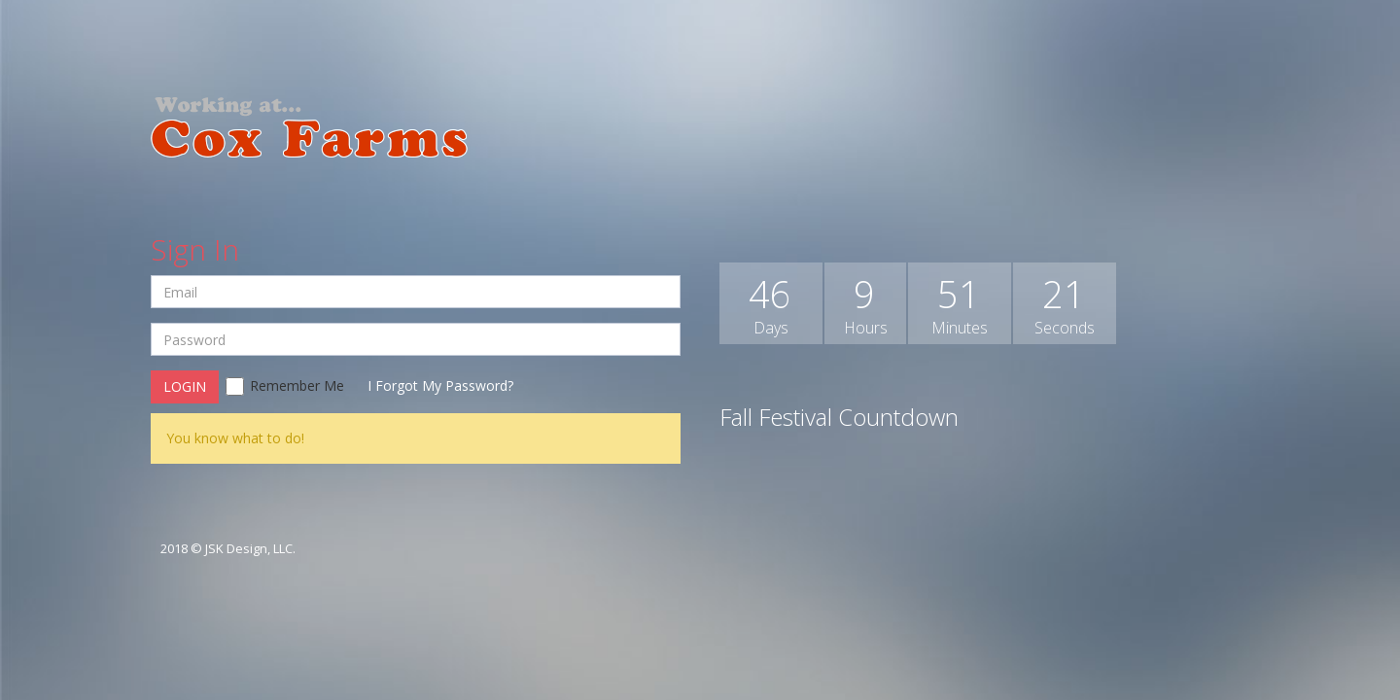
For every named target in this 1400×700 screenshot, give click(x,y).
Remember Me (285, 386)
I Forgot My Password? (440, 385)
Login (184, 386)
